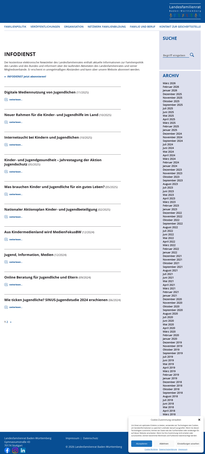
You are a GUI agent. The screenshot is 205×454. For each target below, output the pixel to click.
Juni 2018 (168, 403)
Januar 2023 (170, 209)
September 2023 (173, 180)
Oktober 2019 (171, 349)
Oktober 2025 (171, 101)
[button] (199, 419)
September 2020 (173, 310)
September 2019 (173, 353)
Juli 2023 (168, 187)
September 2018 (173, 392)
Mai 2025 (168, 115)
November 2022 (172, 216)
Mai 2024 (168, 151)
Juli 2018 (168, 400)
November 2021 (172, 259)
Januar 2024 (170, 166)
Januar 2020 (170, 338)
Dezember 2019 (172, 342)
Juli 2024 (168, 144)
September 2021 (173, 267)
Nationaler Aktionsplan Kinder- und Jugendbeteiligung (57, 209)
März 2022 (169, 245)
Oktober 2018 (171, 389)
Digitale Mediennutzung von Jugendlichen (46, 92)
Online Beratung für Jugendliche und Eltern (47, 277)
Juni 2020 (168, 320)
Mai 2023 (168, 194)
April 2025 (169, 119)
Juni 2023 (168, 191)
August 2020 (170, 313)
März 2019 (169, 371)
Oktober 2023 (171, 176)
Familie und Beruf (142, 27)
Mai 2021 (168, 281)
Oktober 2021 (171, 263)
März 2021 (169, 288)
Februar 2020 (171, 335)
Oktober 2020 (171, 306)
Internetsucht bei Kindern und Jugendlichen (48, 137)
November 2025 (172, 97)
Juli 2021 (168, 274)
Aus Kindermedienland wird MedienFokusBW (49, 232)
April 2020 (169, 328)
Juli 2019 (168, 356)
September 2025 (173, 104)
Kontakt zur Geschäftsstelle (180, 27)
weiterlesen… (15, 99)
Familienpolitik (15, 27)
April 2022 (169, 241)
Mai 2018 (168, 407)
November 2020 (172, 302)
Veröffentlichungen (45, 27)
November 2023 (172, 173)
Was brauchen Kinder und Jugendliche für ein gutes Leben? (61, 186)
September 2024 (173, 140)
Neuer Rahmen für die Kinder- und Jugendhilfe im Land (57, 114)
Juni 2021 (168, 277)
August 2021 (170, 270)
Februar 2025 (171, 126)
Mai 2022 (168, 238)
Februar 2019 (171, 374)
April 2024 (169, 155)
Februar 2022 (171, 249)
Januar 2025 (170, 130)
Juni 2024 (168, 148)
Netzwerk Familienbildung (107, 27)
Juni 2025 (168, 112)
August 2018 (170, 396)
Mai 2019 (168, 364)
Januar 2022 (170, 252)
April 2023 (169, 198)
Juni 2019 (168, 360)
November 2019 (172, 346)
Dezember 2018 (172, 382)
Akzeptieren (141, 443)
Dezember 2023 (172, 169)
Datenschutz (90, 438)
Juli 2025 (168, 108)
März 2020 (169, 331)
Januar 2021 (170, 295)
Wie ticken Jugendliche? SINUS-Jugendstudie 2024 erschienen (62, 300)
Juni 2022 (168, 234)
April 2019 (169, 367)
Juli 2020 (168, 317)
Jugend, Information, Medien (35, 255)
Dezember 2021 (172, 256)
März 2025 (169, 122)
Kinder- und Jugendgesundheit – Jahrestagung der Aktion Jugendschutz (53, 162)
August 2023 (170, 184)
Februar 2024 (171, 162)
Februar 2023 (171, 205)
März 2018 (169, 414)
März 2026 (169, 83)
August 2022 (170, 227)
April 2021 (169, 285)
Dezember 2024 (172, 133)
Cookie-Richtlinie (151, 449)
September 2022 (173, 223)
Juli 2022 (168, 231)
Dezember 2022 (172, 212)
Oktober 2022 (171, 220)
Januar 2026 (170, 90)
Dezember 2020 (172, 299)
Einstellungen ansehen (188, 443)
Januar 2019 (170, 378)
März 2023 (169, 202)
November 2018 (172, 385)
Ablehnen (163, 443)
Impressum (182, 449)
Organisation (74, 27)
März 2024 (169, 158)
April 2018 (169, 410)
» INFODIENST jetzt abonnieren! (25, 76)
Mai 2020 (168, 324)
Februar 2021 (171, 292)
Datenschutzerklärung (168, 449)
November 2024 (172, 137)
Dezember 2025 (172, 94)
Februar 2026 (171, 86)
